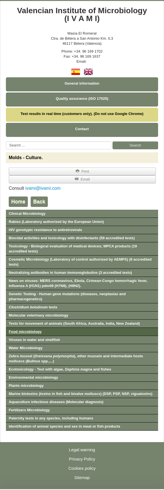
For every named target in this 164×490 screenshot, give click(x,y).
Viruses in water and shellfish (34, 340)
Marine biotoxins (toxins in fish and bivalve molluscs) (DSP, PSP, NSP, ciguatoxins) (80, 394)
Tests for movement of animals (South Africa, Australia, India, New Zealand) (74, 323)
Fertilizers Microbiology (29, 410)
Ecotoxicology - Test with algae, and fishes (60, 369)
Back (39, 201)
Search (135, 145)
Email (82, 179)
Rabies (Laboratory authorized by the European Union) (56, 222)
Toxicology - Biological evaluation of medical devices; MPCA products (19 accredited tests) (73, 248)
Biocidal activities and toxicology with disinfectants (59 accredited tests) (72, 238)
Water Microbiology (25, 348)
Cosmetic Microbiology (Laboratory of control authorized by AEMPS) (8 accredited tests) (80, 262)
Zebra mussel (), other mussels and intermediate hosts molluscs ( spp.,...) (76, 358)
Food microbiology (25, 331)
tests (33, 307)
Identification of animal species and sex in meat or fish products (64, 426)
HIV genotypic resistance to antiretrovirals (45, 230)
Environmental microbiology (33, 377)
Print (82, 171)
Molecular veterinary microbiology (38, 315)
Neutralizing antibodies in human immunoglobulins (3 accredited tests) (70, 272)
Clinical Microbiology (27, 213)
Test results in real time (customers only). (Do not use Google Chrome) (82, 114)
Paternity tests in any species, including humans (51, 418)
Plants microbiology (26, 385)
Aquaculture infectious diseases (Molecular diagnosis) (56, 402)
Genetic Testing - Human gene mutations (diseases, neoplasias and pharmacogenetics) (67, 296)
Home (18, 201)
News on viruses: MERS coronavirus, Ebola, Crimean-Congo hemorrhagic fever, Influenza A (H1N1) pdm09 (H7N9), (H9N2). (78, 283)
